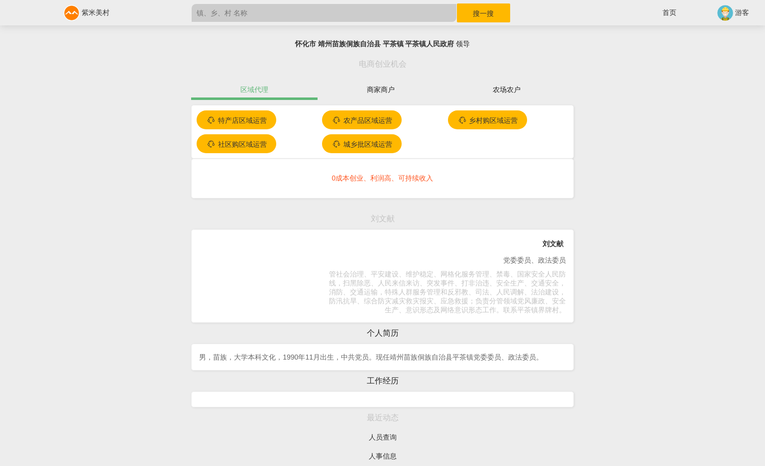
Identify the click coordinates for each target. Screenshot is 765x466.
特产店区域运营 (236, 120)
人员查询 (383, 437)
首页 (669, 12)
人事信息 (383, 456)
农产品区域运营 (361, 120)
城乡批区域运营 (361, 144)
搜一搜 (483, 13)
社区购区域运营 (236, 144)
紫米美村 (86, 12)
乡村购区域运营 (487, 120)
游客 (733, 12)
